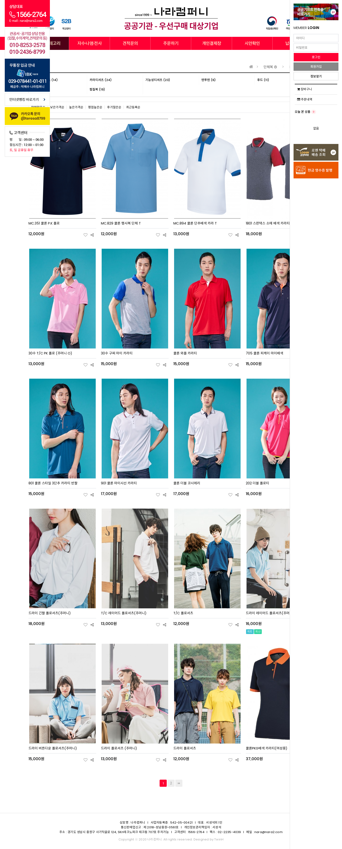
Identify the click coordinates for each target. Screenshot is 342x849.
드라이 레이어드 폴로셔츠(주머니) (270, 613)
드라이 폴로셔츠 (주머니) (119, 748)
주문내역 (304, 99)
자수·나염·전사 (89, 43)
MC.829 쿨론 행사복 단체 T (121, 223)
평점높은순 (95, 107)
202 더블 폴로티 (257, 483)
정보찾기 (316, 76)
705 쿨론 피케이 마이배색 (264, 353)
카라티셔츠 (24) (101, 80)
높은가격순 (76, 107)
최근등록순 (133, 107)
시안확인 (252, 43)
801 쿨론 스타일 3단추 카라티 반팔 (52, 483)
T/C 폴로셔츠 (183, 613)
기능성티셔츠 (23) (157, 80)
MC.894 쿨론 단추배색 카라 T (195, 223)
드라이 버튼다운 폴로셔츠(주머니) (52, 748)
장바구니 (304, 89)
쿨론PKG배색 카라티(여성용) (266, 748)
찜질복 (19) (97, 89)
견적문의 (130, 43)
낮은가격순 (57, 107)
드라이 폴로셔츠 (184, 748)
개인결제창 (211, 43)
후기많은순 (114, 107)
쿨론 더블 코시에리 (186, 483)
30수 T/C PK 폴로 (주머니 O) (50, 353)
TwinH (218, 839)
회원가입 (316, 66)
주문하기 (170, 43)
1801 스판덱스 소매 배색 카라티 (268, 223)
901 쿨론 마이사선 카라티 (119, 483)
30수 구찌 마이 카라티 (117, 353)
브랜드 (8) (40, 89)
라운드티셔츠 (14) (45, 80)
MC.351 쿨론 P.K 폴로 (44, 223)
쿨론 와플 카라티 (185, 353)
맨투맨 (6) (208, 80)
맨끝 (178, 783)
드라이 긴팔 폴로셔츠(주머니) (49, 613)
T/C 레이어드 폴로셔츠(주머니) (124, 613)
